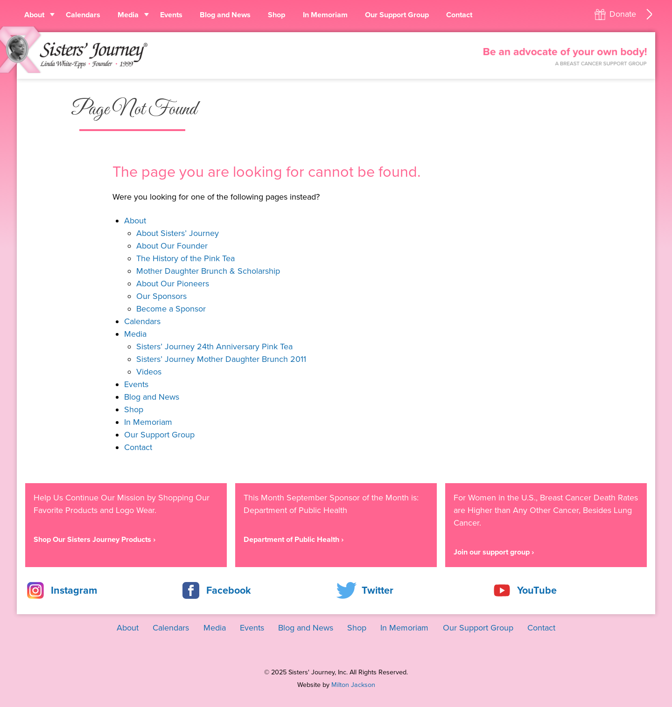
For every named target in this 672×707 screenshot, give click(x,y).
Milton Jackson (353, 685)
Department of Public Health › (293, 539)
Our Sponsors (161, 296)
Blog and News (225, 15)
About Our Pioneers (172, 283)
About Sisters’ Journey (177, 233)
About (34, 15)
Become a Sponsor (171, 309)
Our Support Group (397, 15)
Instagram (74, 590)
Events (171, 15)
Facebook (228, 590)
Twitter (377, 590)
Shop (276, 15)
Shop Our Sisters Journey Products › (94, 539)
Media (128, 15)
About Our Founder (172, 246)
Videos (148, 372)
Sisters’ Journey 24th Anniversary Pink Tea (214, 346)
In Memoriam (325, 15)
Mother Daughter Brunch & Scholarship (208, 271)
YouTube (537, 590)
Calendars (83, 15)
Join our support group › (494, 552)
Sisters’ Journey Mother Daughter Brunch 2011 (221, 359)
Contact (459, 15)
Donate (622, 14)
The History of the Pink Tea (185, 258)
